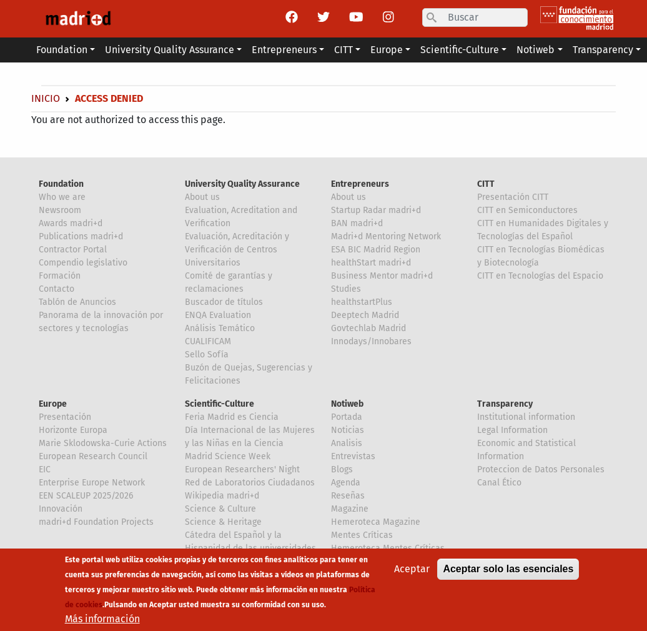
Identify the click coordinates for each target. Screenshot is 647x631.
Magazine (349, 509)
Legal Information (512, 430)
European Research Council (93, 456)
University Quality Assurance (242, 184)
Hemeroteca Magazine (375, 522)
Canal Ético (499, 482)
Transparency (505, 404)
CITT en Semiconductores (527, 210)
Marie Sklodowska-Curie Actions (103, 443)
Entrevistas (353, 456)
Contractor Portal (73, 249)
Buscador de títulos (224, 302)
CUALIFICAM (208, 341)
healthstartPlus (361, 302)
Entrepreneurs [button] (284, 50)
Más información (102, 621)
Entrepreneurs (360, 184)
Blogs (342, 469)
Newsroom (60, 210)
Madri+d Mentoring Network (386, 236)
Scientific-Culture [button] (459, 50)
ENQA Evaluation (218, 315)
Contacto (56, 289)
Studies (346, 289)
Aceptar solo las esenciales (508, 571)
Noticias (347, 430)
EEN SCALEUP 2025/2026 (86, 495)
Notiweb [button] (535, 50)
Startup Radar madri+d (376, 210)
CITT (486, 184)
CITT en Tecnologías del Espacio (540, 276)
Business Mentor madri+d (382, 276)
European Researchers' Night (242, 469)
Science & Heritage (223, 522)
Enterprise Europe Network (92, 482)
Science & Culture (220, 509)
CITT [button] (343, 50)
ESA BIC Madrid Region (375, 249)
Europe (53, 404)
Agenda (345, 482)
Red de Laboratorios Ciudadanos (250, 482)
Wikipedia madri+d (222, 495)
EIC (45, 469)
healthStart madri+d (371, 262)
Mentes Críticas (362, 535)
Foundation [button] (61, 50)
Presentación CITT (512, 197)
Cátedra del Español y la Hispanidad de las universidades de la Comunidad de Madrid (250, 548)
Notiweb (347, 404)
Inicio (45, 98)
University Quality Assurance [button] (169, 50)
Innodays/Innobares (371, 341)
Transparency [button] (603, 50)
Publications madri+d (81, 236)
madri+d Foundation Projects (96, 522)
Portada (346, 417)
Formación (60, 276)
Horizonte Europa (73, 430)
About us (202, 197)
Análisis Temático (220, 328)
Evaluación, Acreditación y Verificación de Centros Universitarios (237, 249)
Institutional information (526, 417)
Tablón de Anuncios (77, 302)
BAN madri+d (357, 223)
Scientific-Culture (219, 404)
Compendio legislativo (83, 262)
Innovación (60, 509)
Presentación (65, 417)
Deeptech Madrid (365, 315)
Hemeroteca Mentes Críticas (388, 548)
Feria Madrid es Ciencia (232, 417)
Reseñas (348, 495)
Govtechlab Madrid (368, 328)
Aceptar (412, 571)
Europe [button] (386, 50)
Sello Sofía (207, 354)
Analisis (346, 443)
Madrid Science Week (227, 456)
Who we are (62, 197)
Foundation (61, 184)
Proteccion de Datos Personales (541, 469)
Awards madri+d (70, 223)
